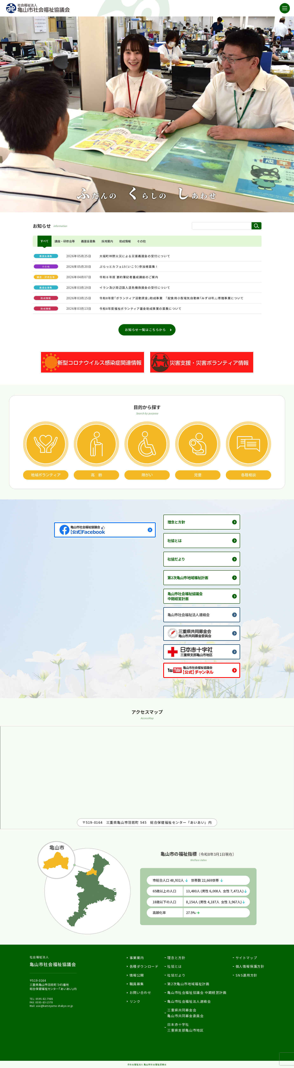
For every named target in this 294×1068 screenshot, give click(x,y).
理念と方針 (179, 522)
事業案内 (137, 957)
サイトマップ (246, 957)
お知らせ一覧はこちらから (145, 329)
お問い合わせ (140, 992)
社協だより (179, 559)
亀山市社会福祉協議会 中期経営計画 (196, 992)
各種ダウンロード (144, 966)
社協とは (177, 541)
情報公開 (137, 975)
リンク (135, 1001)
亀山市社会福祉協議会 (53, 961)
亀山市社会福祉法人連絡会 (193, 615)
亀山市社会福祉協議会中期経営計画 (189, 596)
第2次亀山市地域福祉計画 (192, 578)
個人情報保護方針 (250, 966)
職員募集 (137, 983)
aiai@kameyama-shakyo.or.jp (54, 1005)
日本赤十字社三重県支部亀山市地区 (185, 1027)
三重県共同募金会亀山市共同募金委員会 (185, 1012)
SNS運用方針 (246, 975)
